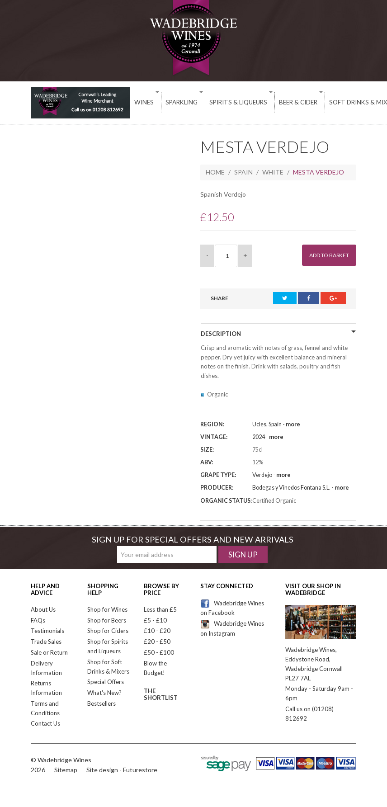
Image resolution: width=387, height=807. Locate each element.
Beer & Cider (267, 102)
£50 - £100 (159, 652)
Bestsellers (101, 703)
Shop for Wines (107, 609)
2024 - (267, 437)
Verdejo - (271, 475)
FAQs (38, 620)
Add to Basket (325, 255)
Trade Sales (46, 641)
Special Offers (105, 681)
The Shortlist (161, 694)
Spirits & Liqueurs (217, 102)
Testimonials (47, 630)
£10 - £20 (157, 630)
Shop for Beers (106, 620)
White (272, 172)
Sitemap (65, 770)
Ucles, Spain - (276, 424)
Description (221, 333)
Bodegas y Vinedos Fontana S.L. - (300, 487)
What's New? (104, 692)
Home (215, 172)
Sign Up (243, 554)
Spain (243, 172)
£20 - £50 (157, 641)
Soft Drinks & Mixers (322, 102)
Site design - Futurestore (121, 770)
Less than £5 (160, 609)
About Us (43, 609)
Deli (365, 102)
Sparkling (169, 102)
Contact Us (45, 723)
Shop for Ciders (107, 630)
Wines (141, 102)
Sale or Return (49, 652)
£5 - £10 (155, 620)
